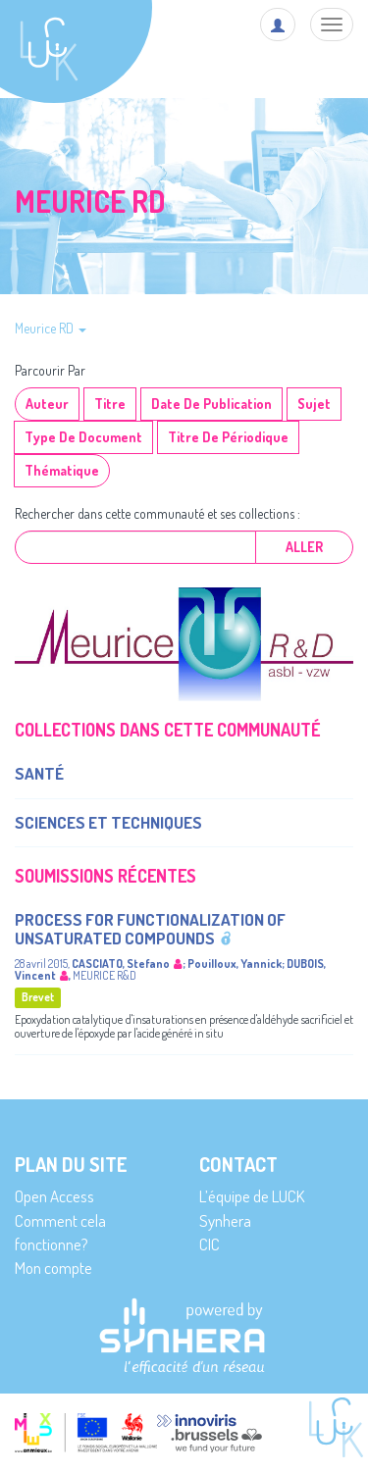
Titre (110, 403)
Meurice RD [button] (50, 328)
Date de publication (211, 403)
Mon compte (53, 1267)
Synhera (225, 1220)
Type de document (83, 437)
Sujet (314, 403)
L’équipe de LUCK (251, 1196)
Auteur (47, 403)
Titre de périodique (228, 437)
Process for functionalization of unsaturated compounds (150, 928)
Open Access (54, 1196)
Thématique (62, 470)
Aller (304, 546)
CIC (209, 1244)
